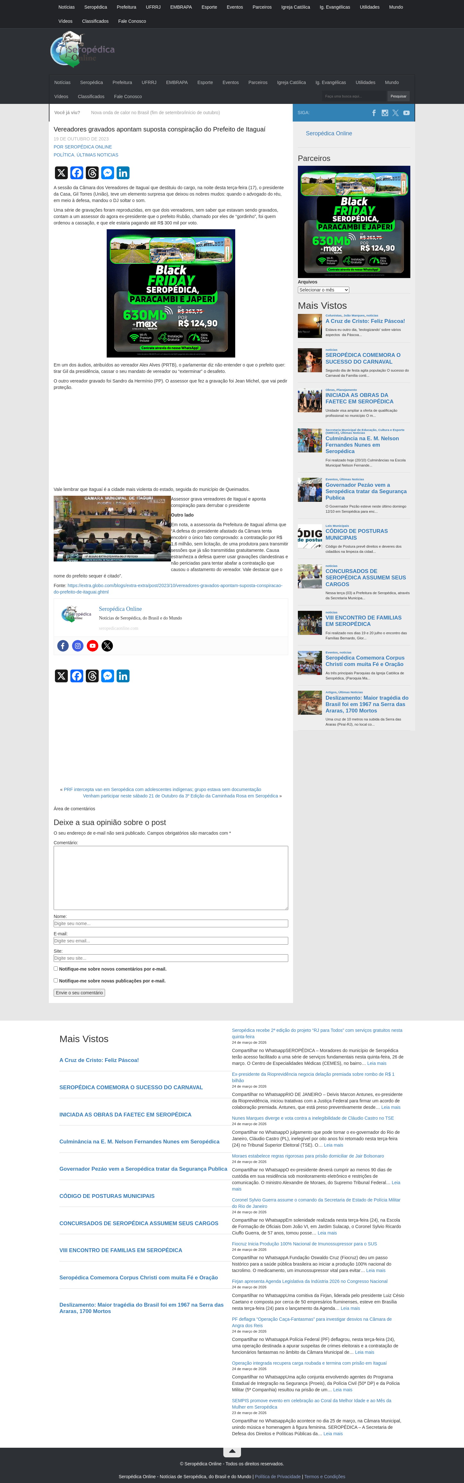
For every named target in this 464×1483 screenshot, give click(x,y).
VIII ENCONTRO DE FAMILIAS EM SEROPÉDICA (364, 621)
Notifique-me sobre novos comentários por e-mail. (113, 969)
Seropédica (96, 7)
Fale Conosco (132, 21)
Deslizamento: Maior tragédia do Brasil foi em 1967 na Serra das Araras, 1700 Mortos (367, 704)
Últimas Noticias (98, 154)
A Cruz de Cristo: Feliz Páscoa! (365, 321)
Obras (330, 390)
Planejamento (346, 390)
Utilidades (369, 7)
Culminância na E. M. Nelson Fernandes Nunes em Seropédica (362, 444)
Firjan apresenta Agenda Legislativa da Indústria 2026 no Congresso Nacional (310, 1281)
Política (64, 154)
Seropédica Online (329, 133)
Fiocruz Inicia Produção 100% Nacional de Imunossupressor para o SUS (304, 1243)
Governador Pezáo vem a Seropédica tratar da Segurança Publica (366, 491)
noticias (372, 315)
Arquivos (307, 281)
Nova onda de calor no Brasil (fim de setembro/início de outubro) (155, 112)
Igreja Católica (295, 7)
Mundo (396, 7)
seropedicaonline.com (118, 628)
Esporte (209, 7)
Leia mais (377, 1063)
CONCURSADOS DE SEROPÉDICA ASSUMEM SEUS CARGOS (366, 577)
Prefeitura (126, 7)
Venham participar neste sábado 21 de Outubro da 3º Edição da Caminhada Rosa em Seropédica (180, 795)
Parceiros (262, 7)
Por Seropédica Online (83, 146)
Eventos (235, 7)
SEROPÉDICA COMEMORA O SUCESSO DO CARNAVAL (363, 358)
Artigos (331, 692)
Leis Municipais (337, 525)
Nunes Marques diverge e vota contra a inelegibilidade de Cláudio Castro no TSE (313, 1118)
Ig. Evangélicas (335, 7)
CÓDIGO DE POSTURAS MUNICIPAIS (357, 534)
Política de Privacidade (277, 1476)
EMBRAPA (181, 7)
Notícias (66, 7)
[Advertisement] (171, 439)
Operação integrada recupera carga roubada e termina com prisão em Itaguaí (309, 1363)
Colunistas (334, 315)
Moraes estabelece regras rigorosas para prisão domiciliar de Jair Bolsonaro (308, 1156)
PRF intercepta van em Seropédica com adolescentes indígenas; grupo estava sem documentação (162, 789)
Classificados (95, 21)
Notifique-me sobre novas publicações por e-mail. (112, 980)
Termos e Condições (324, 1476)
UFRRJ (153, 7)
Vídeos (65, 21)
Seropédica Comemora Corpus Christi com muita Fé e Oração (365, 661)
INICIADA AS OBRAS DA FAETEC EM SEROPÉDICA (360, 398)
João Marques (354, 315)
